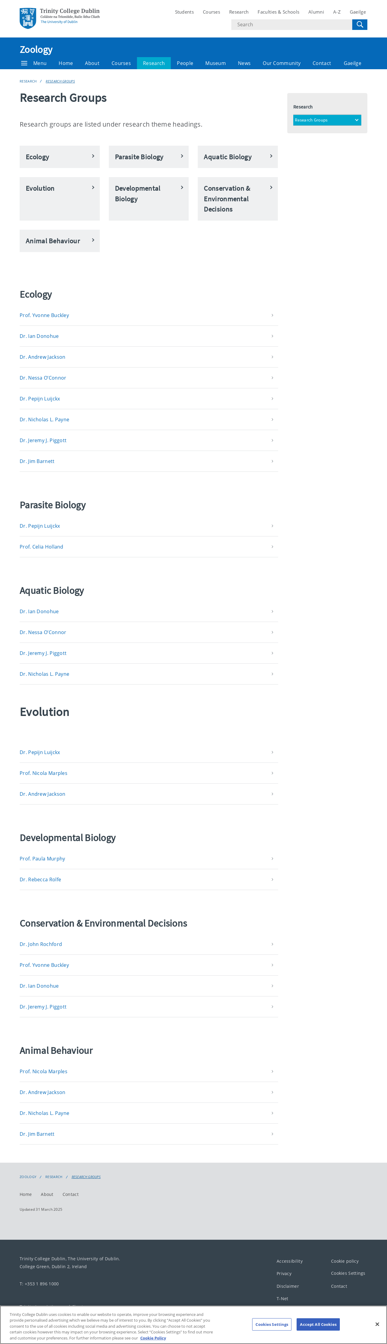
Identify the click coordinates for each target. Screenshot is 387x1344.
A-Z (337, 12)
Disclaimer (288, 1286)
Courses (211, 12)
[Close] (377, 1331)
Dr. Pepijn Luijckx (40, 398)
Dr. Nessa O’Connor (43, 377)
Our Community (282, 63)
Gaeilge (358, 12)
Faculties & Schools (278, 12)
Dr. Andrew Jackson (42, 357)
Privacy (284, 1274)
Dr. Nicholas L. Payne (44, 419)
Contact (322, 63)
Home (66, 63)
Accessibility (290, 1261)
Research (239, 12)
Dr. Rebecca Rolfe (40, 879)
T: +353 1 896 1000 (39, 1284)
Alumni (316, 12)
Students (184, 12)
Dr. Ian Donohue (39, 336)
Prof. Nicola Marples (43, 773)
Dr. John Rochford (41, 944)
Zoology (36, 50)
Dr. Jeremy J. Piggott (43, 440)
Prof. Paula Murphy (42, 858)
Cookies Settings (348, 1273)
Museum (215, 63)
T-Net (282, 1299)
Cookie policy (345, 1261)
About (92, 63)
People (185, 63)
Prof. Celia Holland (41, 546)
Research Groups (60, 81)
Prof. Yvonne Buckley (44, 315)
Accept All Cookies (318, 1331)
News (244, 63)
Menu (34, 63)
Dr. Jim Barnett (37, 461)
